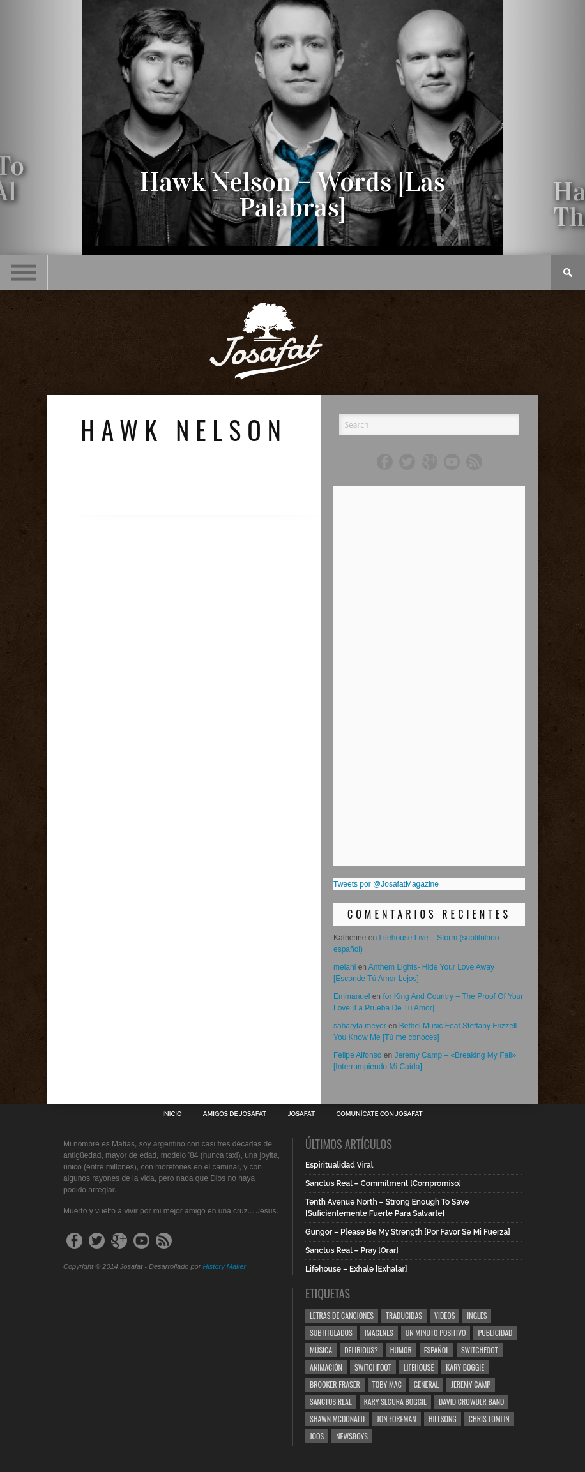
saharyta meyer (359, 1025)
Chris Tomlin (489, 1418)
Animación (326, 1367)
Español (436, 1349)
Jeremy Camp (470, 1384)
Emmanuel (351, 996)
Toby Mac (387, 1384)
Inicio (171, 1114)
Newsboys (352, 1436)
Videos (444, 1315)
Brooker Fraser (335, 1384)
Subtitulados (331, 1332)
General (426, 1384)
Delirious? (361, 1349)
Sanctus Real (331, 1401)
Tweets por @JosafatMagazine (386, 884)
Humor (401, 1349)
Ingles (477, 1315)
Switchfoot (479, 1349)
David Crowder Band (471, 1401)
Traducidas (404, 1315)
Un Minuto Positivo (436, 1332)
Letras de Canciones (342, 1315)
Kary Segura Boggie (395, 1401)
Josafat (301, 1114)
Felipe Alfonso (357, 1055)
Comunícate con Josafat (380, 1114)
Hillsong (443, 1418)
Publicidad (495, 1332)
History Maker (224, 1266)
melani (344, 967)
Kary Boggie (465, 1367)
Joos (317, 1436)
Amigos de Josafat (234, 1114)
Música (321, 1349)
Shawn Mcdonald (337, 1418)
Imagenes (379, 1332)
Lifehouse (419, 1367)
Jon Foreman (396, 1418)
